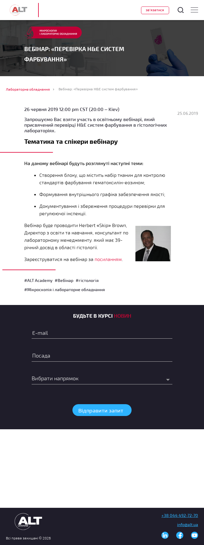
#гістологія (87, 280)
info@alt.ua (187, 524)
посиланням (108, 259)
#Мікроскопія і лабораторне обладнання (64, 289)
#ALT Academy (38, 280)
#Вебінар (64, 280)
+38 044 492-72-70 (179, 515)
